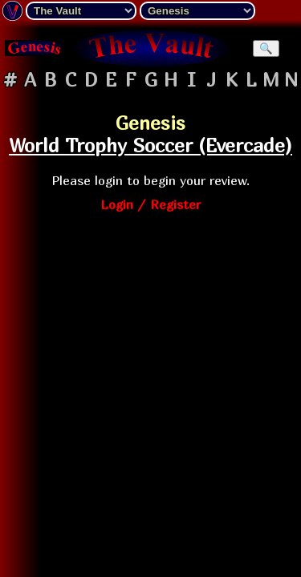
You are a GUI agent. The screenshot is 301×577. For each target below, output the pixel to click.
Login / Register (150, 204)
